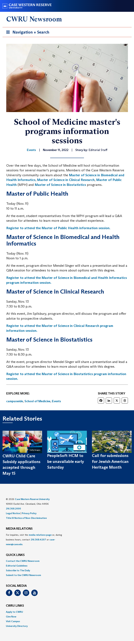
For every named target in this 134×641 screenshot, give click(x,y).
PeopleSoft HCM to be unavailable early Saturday (65, 461)
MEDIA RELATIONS (19, 528)
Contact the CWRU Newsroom (23, 560)
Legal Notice (13, 513)
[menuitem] (67, 561)
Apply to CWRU (14, 611)
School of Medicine (37, 401)
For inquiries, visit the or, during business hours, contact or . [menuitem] (34, 539)
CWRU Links (15, 605)
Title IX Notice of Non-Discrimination (26, 518)
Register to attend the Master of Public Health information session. (58, 228)
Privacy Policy (29, 513)
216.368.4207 (38, 539)
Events (56, 401)
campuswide (14, 401)
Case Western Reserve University (32, 499)
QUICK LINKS (15, 555)
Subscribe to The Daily (18, 570)
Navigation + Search (26, 33)
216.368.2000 (13, 508)
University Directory (17, 626)
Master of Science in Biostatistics (60, 185)
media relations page (40, 534)
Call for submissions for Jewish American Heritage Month (110, 461)
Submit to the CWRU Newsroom (23, 575)
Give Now (11, 616)
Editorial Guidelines (16, 565)
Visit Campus (13, 621)
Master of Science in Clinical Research (66, 180)
